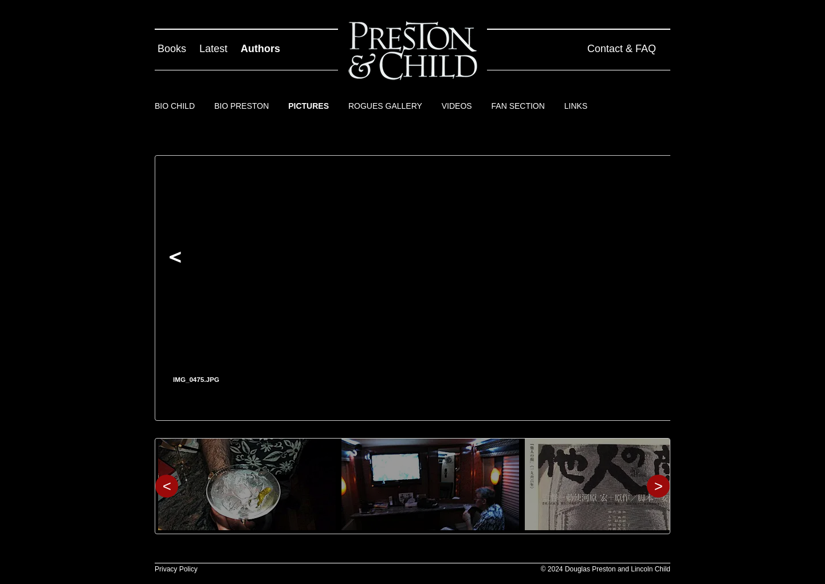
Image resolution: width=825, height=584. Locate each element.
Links (575, 106)
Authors (260, 48)
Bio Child (175, 106)
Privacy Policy (176, 569)
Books (172, 48)
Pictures (308, 106)
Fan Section (518, 106)
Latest (213, 48)
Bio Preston (241, 106)
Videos (457, 106)
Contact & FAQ (621, 48)
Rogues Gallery (385, 106)
